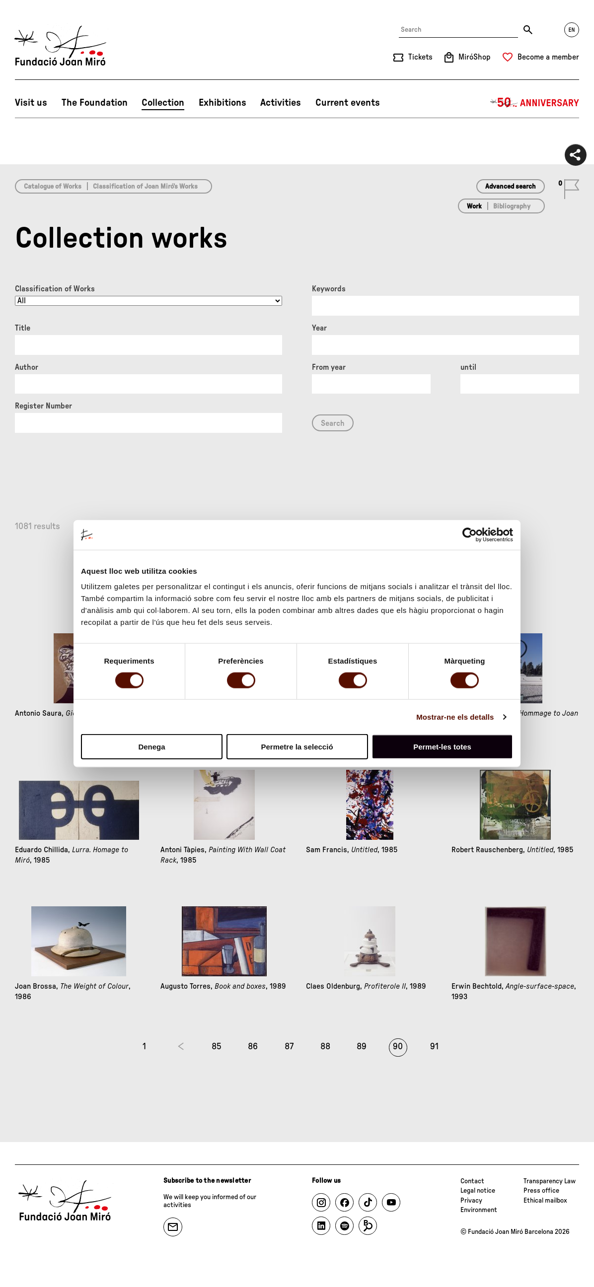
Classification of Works (55, 289)
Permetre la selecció (297, 747)
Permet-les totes (442, 747)
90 (398, 1046)
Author (26, 367)
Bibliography (511, 206)
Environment (478, 1210)
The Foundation (95, 103)
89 (362, 1046)
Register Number (43, 406)
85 (217, 1046)
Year (319, 328)
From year (329, 367)
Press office (541, 1190)
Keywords (329, 289)
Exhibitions (222, 103)
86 (253, 1046)
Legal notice (477, 1190)
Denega (151, 747)
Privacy (471, 1200)
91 (434, 1046)
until (468, 367)
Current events (347, 103)
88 (325, 1046)
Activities (280, 103)
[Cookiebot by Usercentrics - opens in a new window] (469, 534)
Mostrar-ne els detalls (455, 716)
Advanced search (510, 186)
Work (474, 206)
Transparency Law (549, 1181)
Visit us (31, 103)
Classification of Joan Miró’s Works (145, 186)
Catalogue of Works (52, 186)
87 (289, 1046)
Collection (163, 103)
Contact (472, 1181)
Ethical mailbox (545, 1200)
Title (22, 328)
